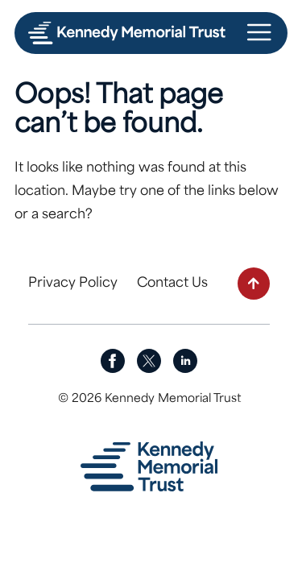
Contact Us (172, 283)
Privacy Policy (73, 283)
